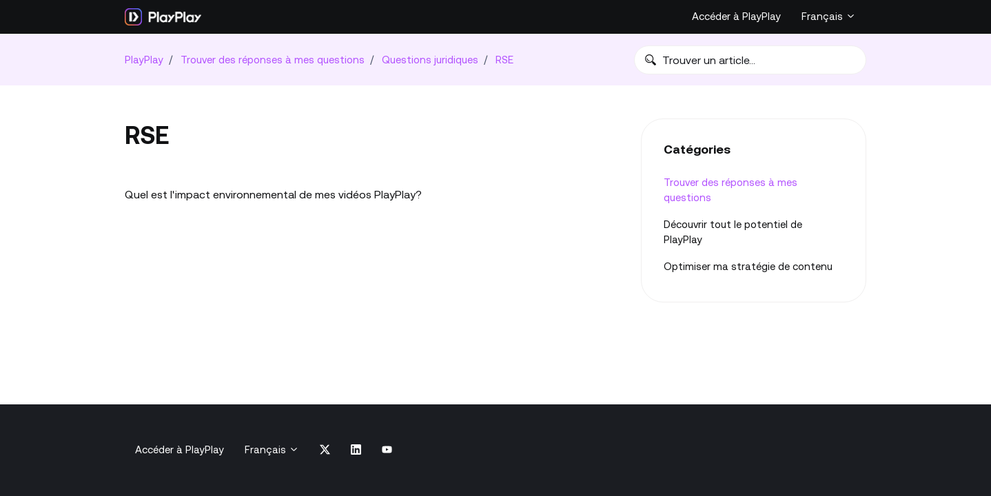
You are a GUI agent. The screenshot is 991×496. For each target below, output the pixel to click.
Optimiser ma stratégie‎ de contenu (748, 266)
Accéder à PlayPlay (736, 16)
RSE (504, 59)
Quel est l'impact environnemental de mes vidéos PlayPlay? (273, 194)
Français (828, 16)
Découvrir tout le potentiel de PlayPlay (733, 232)
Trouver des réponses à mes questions (273, 59)
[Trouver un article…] (750, 59)
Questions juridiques (430, 59)
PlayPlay (144, 59)
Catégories (697, 149)
